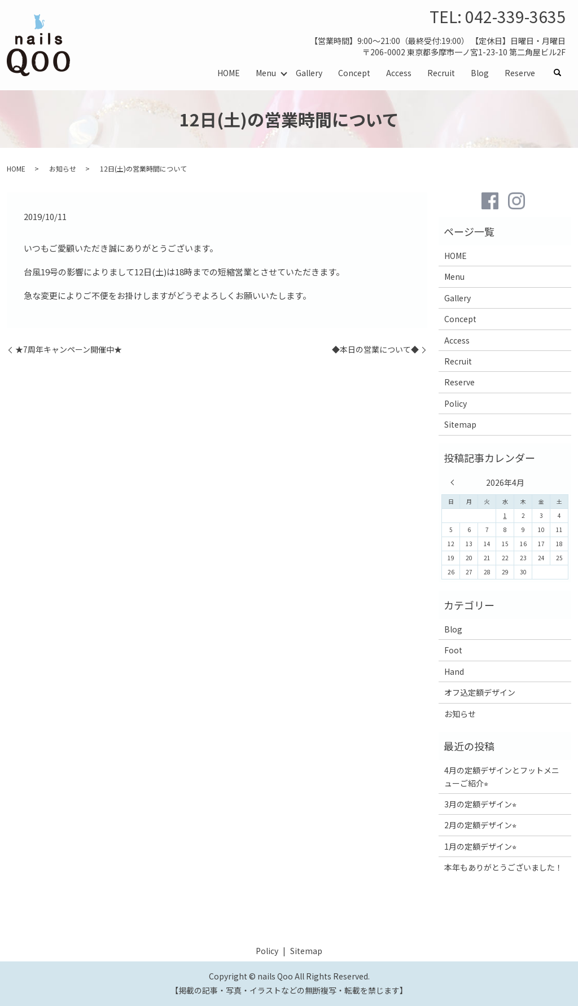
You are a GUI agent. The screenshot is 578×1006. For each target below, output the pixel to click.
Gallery (309, 72)
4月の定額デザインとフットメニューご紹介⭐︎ (501, 776)
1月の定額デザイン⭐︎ (480, 846)
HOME (228, 72)
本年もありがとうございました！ (503, 867)
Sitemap (460, 424)
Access (398, 72)
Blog (480, 72)
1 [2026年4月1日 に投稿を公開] (505, 515)
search (562, 72)
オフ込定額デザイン (479, 692)
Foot (453, 650)
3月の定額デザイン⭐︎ (480, 804)
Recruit (441, 72)
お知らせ (62, 168)
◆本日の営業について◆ (375, 349)
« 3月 (455, 482)
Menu (266, 72)
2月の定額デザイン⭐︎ (480, 825)
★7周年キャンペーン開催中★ (68, 349)
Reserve (520, 72)
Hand (454, 671)
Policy (455, 403)
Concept (354, 72)
